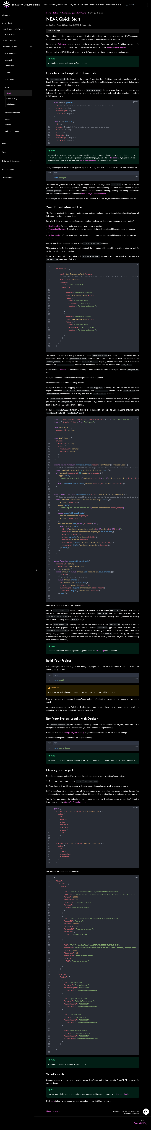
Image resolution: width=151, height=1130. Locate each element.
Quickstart (62, 44)
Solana (7, 119)
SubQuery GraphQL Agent (78, 5)
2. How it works (9, 35)
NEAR (8, 93)
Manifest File (64, 370)
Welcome (6, 15)
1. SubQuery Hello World (13, 29)
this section (114, 158)
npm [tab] (56, 173)
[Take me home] (21, 4)
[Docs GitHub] (119, 5)
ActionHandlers (54, 235)
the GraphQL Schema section (93, 194)
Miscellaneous (111, 5)
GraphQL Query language (75, 802)
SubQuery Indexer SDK (58, 5)
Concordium (9, 66)
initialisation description (117, 47)
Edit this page (52, 1111)
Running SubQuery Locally (73, 733)
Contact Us (7, 177)
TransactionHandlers (57, 229)
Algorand (8, 60)
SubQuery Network (97, 5)
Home (45, 5)
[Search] (136, 5)
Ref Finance (11, 104)
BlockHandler (54, 226)
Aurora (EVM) (11, 99)
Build (4, 143)
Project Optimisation (122, 1094)
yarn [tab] (49, 173)
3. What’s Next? (9, 40)
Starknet (8, 125)
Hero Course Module (88, 160)
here (82, 63)
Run (3, 152)
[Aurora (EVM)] (93, 1121)
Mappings (101, 651)
